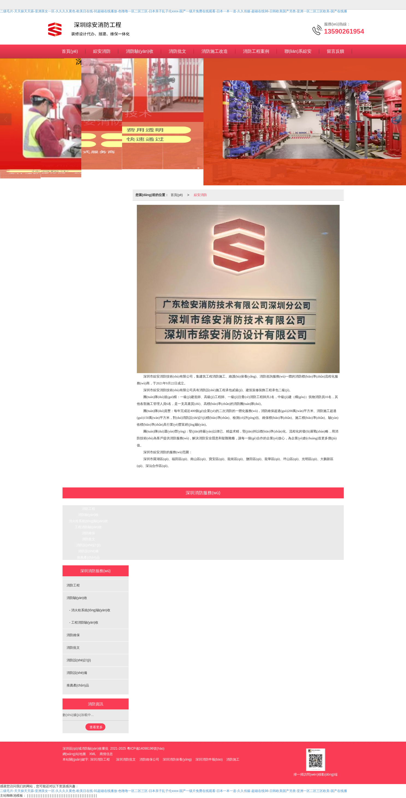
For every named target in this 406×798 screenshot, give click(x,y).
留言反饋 (335, 51)
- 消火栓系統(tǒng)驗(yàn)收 (89, 610)
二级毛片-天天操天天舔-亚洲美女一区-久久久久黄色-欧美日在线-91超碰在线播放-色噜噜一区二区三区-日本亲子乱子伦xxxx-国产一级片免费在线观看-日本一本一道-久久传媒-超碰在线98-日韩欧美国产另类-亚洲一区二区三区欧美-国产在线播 (173, 11)
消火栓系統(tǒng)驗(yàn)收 (88, 521)
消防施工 (232, 759)
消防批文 (177, 51)
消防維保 (88, 533)
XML (92, 754)
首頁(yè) (70, 51)
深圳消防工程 (100, 759)
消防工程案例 (256, 51)
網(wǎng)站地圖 (74, 754)
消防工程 (88, 509)
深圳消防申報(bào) (209, 759)
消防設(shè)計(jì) (88, 545)
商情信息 (106, 754)
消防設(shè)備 (88, 551)
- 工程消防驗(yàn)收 (84, 622)
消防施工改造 (214, 51)
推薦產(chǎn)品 (88, 557)
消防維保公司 (149, 759)
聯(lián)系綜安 (298, 51)
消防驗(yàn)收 (139, 51)
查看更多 (96, 727)
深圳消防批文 (126, 759)
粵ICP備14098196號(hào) (145, 748)
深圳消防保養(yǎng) (177, 759)
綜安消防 (102, 51)
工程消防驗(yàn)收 (88, 527)
